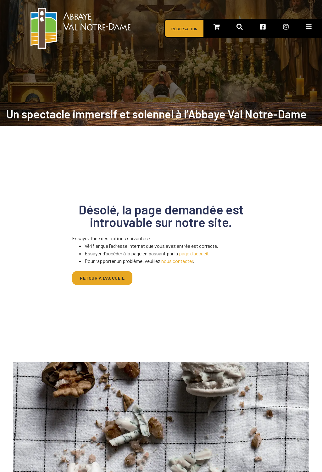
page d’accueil (193, 253)
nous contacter (177, 261)
